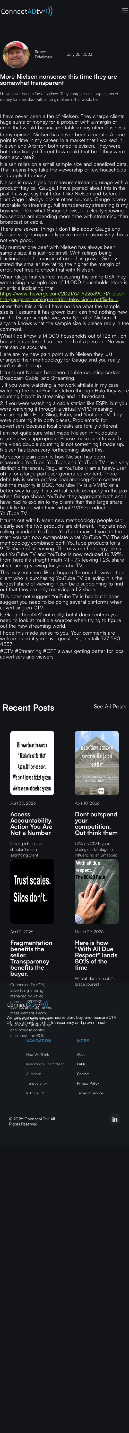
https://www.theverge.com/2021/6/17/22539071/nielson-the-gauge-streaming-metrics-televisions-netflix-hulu (63, 296)
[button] (124, 11)
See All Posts (110, 706)
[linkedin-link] (115, 1119)
